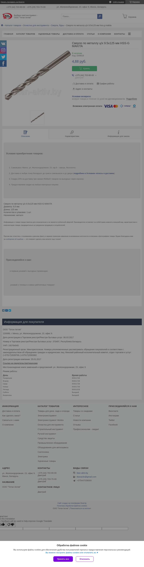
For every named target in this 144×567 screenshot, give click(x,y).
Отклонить (85, 559)
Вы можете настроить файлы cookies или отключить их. (71, 552)
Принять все (63, 559)
